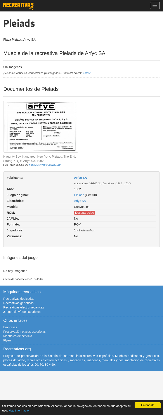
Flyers (7, 340)
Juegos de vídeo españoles (21, 311)
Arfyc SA (80, 177)
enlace (87, 73)
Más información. (20, 410)
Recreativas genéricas (18, 303)
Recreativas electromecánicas (23, 307)
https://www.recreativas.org (45, 164)
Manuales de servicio (17, 336)
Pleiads (79, 195)
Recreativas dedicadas (18, 298)
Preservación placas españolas (24, 331)
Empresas (10, 327)
